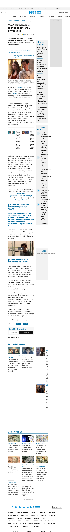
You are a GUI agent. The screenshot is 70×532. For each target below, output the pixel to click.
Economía (23, 16)
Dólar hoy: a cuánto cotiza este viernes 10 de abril (27, 448)
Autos (27, 521)
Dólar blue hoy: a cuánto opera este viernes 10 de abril (14, 448)
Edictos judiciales (14, 526)
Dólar (14, 16)
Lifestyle (16, 20)
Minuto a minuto (27, 484)
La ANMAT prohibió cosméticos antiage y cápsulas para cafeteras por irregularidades (42, 98)
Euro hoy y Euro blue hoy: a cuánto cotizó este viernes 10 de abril (41, 449)
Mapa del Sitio (12, 523)
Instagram (16, 507)
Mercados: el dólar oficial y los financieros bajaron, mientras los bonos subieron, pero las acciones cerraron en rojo (28, 493)
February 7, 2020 (21, 200)
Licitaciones (35, 526)
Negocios (51, 16)
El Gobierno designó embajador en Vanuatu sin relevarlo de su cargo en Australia (42, 66)
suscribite (61, 12)
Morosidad (51, 8)
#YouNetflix (21, 194)
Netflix (19, 87)
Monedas (39, 253)
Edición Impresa (39, 518)
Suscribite (26, 332)
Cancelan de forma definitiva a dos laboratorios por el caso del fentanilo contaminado (42, 82)
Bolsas (43, 253)
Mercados (24, 515)
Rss (57, 521)
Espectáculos (37, 521)
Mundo (19, 518)
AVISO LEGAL (52, 523)
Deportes (28, 518)
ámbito (10, 20)
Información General (15, 521)
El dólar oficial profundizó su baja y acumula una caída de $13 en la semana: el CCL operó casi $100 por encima (27, 474)
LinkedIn (20, 507)
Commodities (48, 253)
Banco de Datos (13, 515)
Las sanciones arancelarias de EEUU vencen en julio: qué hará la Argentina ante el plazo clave (42, 114)
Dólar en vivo (13, 8)
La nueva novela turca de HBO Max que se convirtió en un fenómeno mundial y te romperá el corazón (20, 50)
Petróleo (38, 8)
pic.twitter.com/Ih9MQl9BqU (21, 196)
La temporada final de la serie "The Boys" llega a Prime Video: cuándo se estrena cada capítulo (14, 365)
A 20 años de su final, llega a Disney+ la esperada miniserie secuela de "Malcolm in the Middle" (18, 139)
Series (23, 20)
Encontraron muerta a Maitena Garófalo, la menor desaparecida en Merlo (45, 195)
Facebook (12, 507)
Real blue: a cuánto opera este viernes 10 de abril (13, 470)
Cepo (44, 8)
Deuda (20, 8)
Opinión (60, 16)
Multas (25, 526)
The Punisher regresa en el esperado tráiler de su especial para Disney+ (21, 56)
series (15, 93)
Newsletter (67, 16)
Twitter (8, 507)
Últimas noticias (22, 513)
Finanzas (32, 16)
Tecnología (49, 521)
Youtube (24, 507)
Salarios (58, 8)
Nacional (11, 518)
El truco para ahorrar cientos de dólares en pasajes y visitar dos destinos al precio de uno (13, 489)
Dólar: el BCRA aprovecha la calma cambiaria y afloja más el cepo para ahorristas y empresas (44, 213)
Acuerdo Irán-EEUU (29, 8)
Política (42, 16)
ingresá (66, 12)
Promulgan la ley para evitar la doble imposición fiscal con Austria (42, 52)
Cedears (53, 253)
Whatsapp (28, 507)
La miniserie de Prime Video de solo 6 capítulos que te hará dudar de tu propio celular (27, 363)
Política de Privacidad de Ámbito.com (32, 523)
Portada (11, 513)
